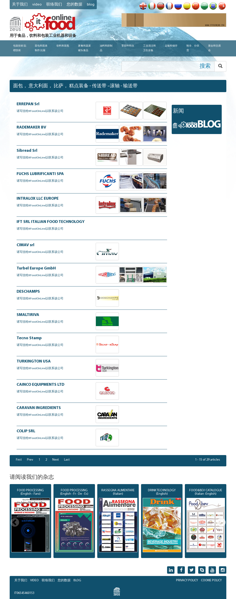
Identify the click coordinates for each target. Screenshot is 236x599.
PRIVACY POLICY (187, 580)
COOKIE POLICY (211, 580)
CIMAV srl (25, 245)
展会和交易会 (214, 48)
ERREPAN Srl (28, 104)
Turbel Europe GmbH (36, 268)
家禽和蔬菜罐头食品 (84, 48)
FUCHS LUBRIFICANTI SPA (40, 174)
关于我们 (20, 4)
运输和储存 (171, 46)
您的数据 (74, 4)
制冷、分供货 (192, 48)
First (19, 460)
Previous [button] (15, 523)
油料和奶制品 (106, 48)
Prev (30, 460)
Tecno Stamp (29, 338)
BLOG (77, 580)
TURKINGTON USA (34, 361)
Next (55, 460)
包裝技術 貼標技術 (19, 48)
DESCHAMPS (28, 291)
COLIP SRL (26, 431)
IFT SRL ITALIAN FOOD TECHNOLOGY (51, 222)
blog (90, 4)
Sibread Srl (27, 151)
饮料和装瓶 (62, 46)
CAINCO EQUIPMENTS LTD (40, 385)
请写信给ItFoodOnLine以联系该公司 (40, 111)
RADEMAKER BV (31, 127)
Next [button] (221, 523)
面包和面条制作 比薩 (41, 48)
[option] (30, 521)
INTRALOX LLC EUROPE (38, 198)
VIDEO (37, 4)
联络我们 (54, 4)
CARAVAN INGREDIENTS (39, 408)
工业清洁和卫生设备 (149, 48)
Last (67, 460)
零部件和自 (127, 46)
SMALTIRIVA (28, 315)
